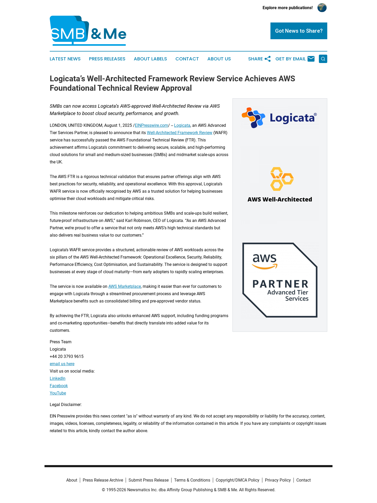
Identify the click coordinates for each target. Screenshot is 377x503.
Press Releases (107, 59)
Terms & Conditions (192, 480)
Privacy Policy (278, 480)
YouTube (58, 393)
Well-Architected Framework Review (179, 132)
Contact (187, 59)
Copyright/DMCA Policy (237, 480)
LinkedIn (57, 378)
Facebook (59, 385)
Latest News (65, 59)
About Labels (150, 59)
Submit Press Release (149, 480)
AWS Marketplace (124, 286)
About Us (219, 59)
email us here (62, 363)
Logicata (182, 125)
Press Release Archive (103, 480)
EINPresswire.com (151, 125)
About (71, 480)
